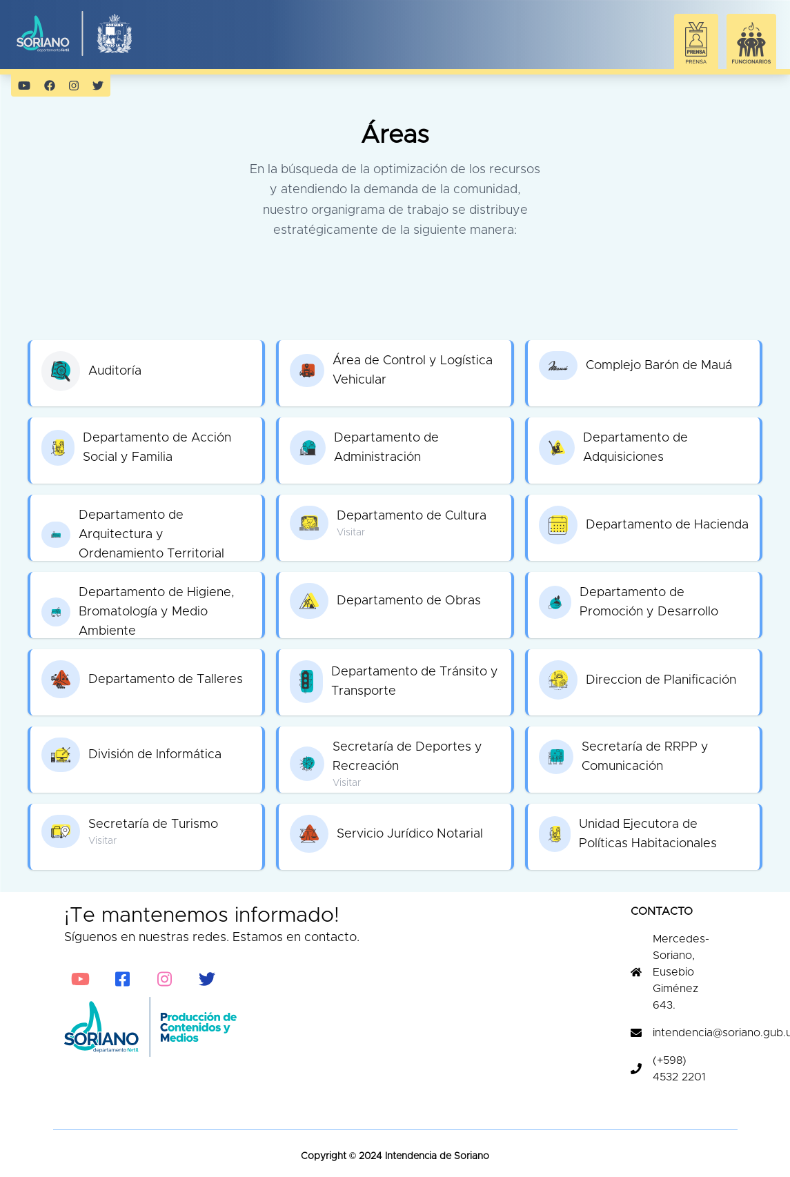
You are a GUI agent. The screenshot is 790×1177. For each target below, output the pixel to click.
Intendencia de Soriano (435, 1156)
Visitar (351, 532)
